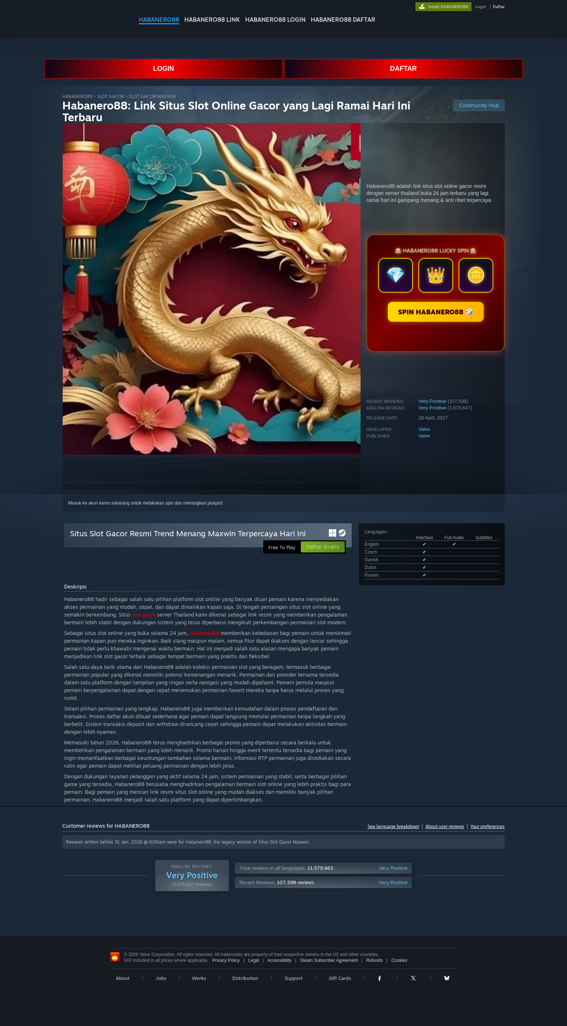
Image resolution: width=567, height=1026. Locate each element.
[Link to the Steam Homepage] (94, 25)
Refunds (374, 960)
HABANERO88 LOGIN (275, 19)
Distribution (245, 978)
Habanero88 (204, 633)
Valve (424, 429)
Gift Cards (340, 978)
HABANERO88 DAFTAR (343, 19)
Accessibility (279, 960)
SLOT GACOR (110, 96)
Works (199, 978)
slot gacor (144, 614)
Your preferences (487, 826)
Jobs (161, 978)
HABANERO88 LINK (212, 19)
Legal (253, 960)
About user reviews (444, 826)
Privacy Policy (226, 960)
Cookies (399, 960)
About (123, 978)
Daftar (499, 6)
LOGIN (163, 68)
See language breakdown (393, 826)
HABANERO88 (159, 19)
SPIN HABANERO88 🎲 (435, 312)
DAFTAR (403, 68)
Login (480, 6)
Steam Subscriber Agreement (329, 960)
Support (294, 978)
